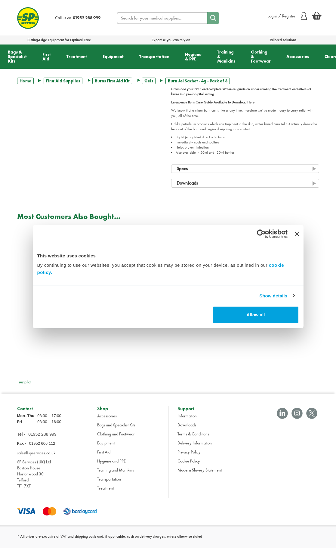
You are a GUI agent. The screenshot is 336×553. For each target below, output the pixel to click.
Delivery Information (194, 447)
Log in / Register (287, 16)
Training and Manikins (115, 474)
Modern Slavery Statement (199, 474)
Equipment (113, 56)
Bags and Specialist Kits (116, 429)
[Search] (213, 18)
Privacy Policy (189, 456)
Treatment (76, 56)
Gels (148, 81)
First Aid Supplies (63, 81)
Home (25, 81)
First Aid (46, 57)
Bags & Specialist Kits (17, 56)
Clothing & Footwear (261, 56)
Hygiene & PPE (193, 57)
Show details (273, 295)
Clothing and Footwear (116, 438)
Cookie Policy (188, 465)
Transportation (154, 56)
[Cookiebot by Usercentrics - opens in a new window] (261, 233)
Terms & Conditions (193, 438)
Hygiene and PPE (111, 465)
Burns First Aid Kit (112, 81)
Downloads (186, 429)
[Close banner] (297, 234)
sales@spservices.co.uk (36, 457)
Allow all (256, 314)
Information (187, 420)
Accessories (297, 56)
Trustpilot (24, 382)
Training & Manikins (226, 56)
